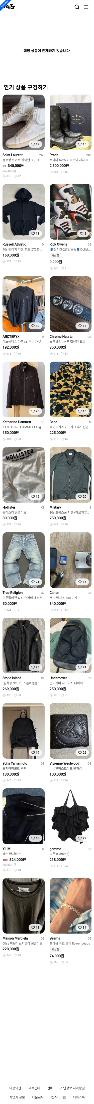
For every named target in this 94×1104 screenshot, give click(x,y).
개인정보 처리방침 (72, 1088)
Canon (54, 593)
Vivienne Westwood (64, 763)
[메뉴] (86, 7)
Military (55, 507)
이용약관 (15, 1088)
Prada (54, 155)
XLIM (7, 849)
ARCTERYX (11, 337)
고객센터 (34, 1088)
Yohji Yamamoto (15, 763)
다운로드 (38, 1097)
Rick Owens (58, 244)
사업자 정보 (17, 1097)
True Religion (13, 593)
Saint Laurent (13, 155)
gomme (55, 849)
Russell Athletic (14, 244)
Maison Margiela (15, 938)
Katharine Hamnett (17, 422)
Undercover (58, 678)
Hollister (9, 507)
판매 (50, 1088)
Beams (55, 938)
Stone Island (12, 678)
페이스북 (79, 1097)
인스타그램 (58, 1097)
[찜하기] (35, 144)
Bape (53, 422)
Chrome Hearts (61, 337)
